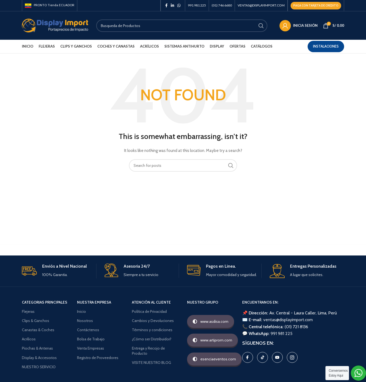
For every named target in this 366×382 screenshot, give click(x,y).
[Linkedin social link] (172, 5)
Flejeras (28, 311)
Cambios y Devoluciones (153, 320)
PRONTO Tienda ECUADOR (49, 5)
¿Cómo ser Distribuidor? (151, 339)
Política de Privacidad (149, 311)
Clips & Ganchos (35, 320)
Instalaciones (326, 46)
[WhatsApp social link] (179, 5)
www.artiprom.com (212, 340)
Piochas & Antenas (37, 348)
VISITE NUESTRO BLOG (151, 362)
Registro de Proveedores (97, 357)
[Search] (181, 25)
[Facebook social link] (166, 5)
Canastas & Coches (38, 329)
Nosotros (85, 320)
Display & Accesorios (39, 357)
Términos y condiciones (152, 329)
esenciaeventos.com (214, 359)
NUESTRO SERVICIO (39, 366)
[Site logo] (55, 25)
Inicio (81, 311)
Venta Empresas (90, 348)
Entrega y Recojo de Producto (148, 351)
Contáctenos (88, 329)
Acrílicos (29, 339)
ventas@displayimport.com (288, 319)
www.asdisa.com (210, 321)
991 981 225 (281, 333)
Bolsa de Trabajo (91, 339)
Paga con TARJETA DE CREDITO (315, 5)
